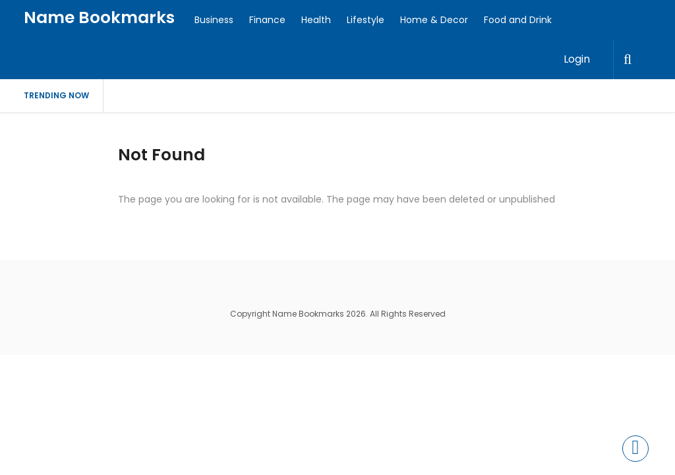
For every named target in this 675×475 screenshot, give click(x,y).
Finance (267, 19)
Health (316, 19)
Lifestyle (365, 19)
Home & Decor (434, 19)
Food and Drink (518, 19)
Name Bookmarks (99, 17)
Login (577, 59)
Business (213, 19)
